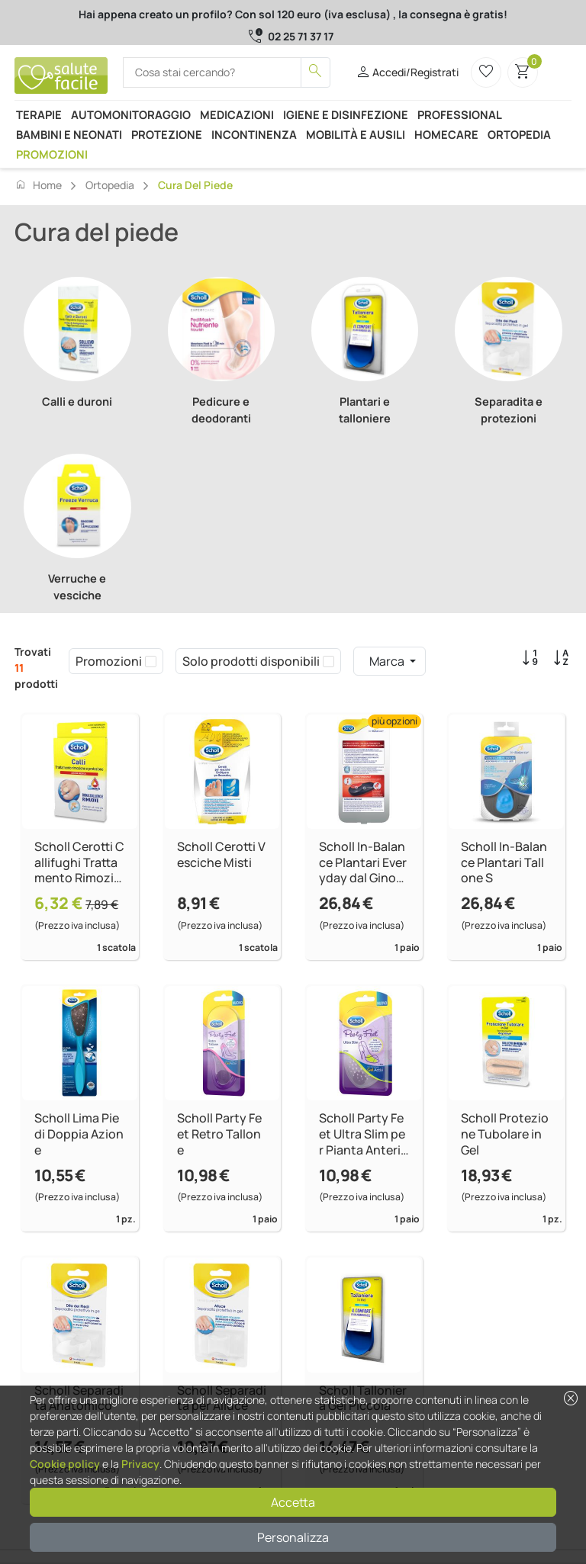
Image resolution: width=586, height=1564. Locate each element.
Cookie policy (65, 1463)
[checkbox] (150, 661)
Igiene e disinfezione (345, 114)
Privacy (140, 1463)
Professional (459, 114)
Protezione (166, 134)
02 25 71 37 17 (300, 36)
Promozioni (52, 154)
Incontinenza (254, 134)
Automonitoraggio (131, 114)
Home (38, 184)
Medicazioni (237, 114)
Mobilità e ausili (355, 134)
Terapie (39, 114)
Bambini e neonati (69, 134)
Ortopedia (519, 134)
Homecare (446, 134)
